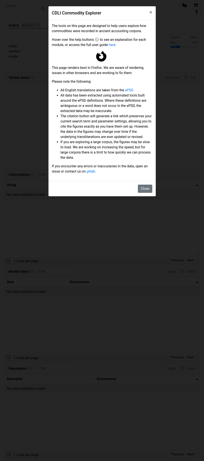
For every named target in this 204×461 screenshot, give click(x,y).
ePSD (129, 90)
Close (145, 189)
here (112, 45)
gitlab (91, 171)
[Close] (151, 12)
